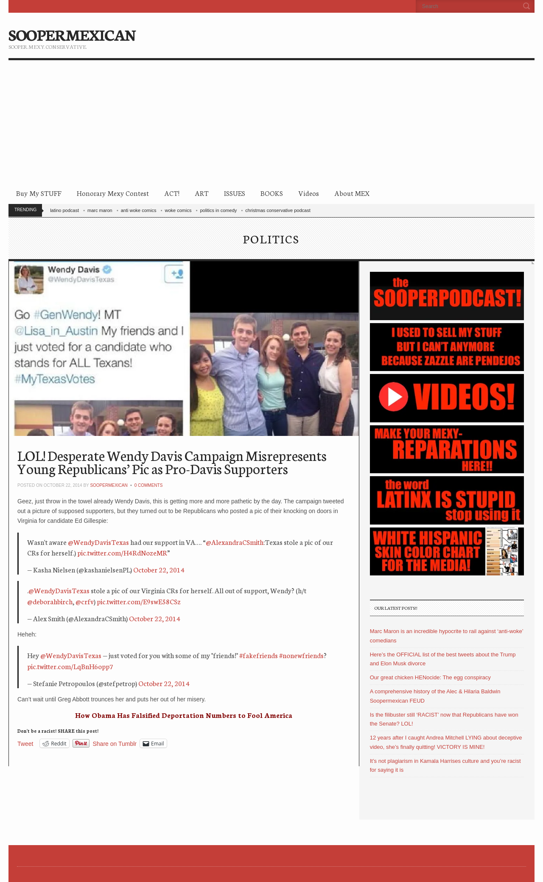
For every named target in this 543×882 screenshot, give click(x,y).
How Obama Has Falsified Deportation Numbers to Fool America (183, 715)
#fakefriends (258, 655)
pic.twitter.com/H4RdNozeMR (122, 552)
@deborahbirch (50, 601)
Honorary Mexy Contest (113, 193)
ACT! (171, 193)
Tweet (25, 743)
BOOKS (271, 193)
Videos (308, 193)
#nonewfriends (301, 655)
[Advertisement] (271, 123)
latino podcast (64, 210)
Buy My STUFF (39, 193)
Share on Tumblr (115, 743)
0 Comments (148, 485)
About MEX (351, 193)
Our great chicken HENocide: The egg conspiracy (430, 677)
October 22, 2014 (159, 569)
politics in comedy (218, 210)
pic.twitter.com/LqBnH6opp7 (70, 666)
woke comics (178, 210)
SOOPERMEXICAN (71, 34)
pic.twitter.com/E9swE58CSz (139, 601)
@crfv (85, 601)
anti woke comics (139, 210)
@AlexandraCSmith (234, 542)
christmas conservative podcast (277, 210)
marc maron (99, 210)
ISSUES (234, 193)
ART (202, 193)
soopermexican (108, 485)
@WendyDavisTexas (98, 542)
